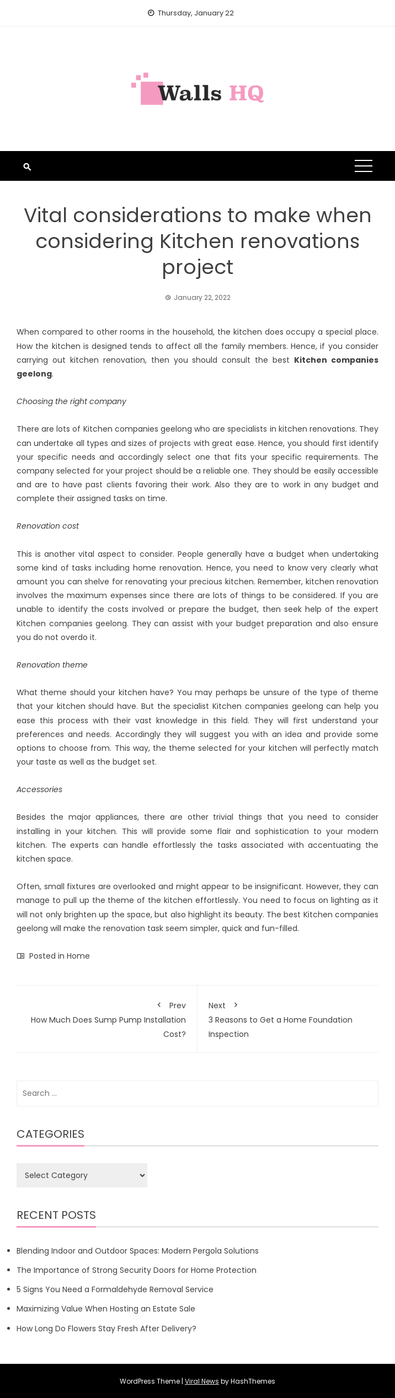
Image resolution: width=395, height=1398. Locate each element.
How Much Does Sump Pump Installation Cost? (107, 1018)
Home (78, 955)
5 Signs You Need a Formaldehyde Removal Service (115, 1289)
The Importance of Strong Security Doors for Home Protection (137, 1270)
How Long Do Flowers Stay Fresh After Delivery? (106, 1328)
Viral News (202, 1381)
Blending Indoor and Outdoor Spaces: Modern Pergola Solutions (138, 1250)
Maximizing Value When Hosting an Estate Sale (106, 1308)
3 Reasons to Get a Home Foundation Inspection (288, 1018)
